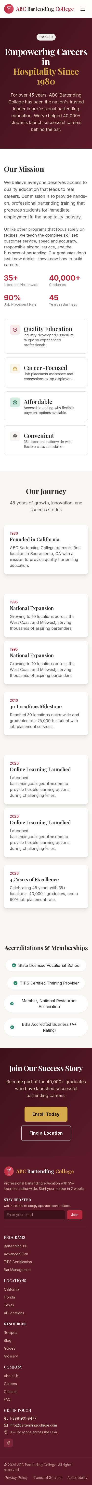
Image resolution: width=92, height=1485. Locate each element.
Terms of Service (48, 1477)
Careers (10, 1384)
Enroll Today (46, 1114)
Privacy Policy (16, 1477)
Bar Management (17, 1270)
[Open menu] (82, 8)
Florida (9, 1297)
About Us (11, 1376)
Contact (10, 1391)
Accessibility (77, 1477)
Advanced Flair (16, 1254)
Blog (7, 1340)
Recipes (10, 1332)
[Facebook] (8, 1443)
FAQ (7, 1399)
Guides (9, 1348)
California (11, 1289)
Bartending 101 (15, 1246)
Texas (9, 1305)
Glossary (11, 1356)
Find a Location (46, 1133)
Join (75, 1215)
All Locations (14, 1313)
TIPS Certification (18, 1262)
